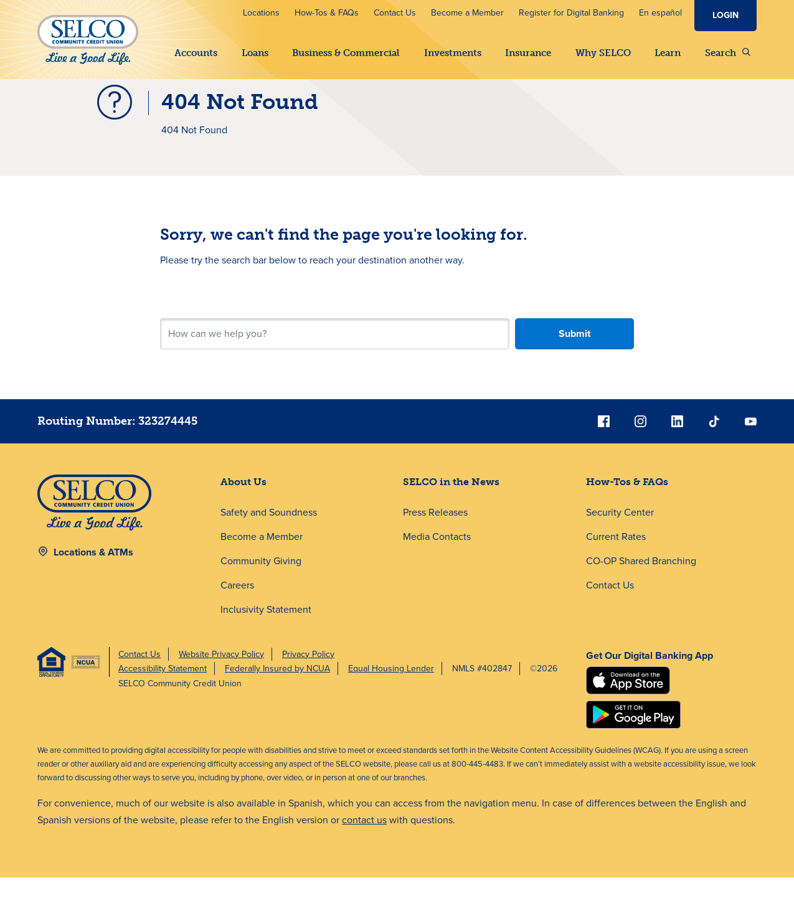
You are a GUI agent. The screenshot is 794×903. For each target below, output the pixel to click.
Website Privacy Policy (221, 679)
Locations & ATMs (93, 577)
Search (727, 53)
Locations (261, 12)
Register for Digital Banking (571, 12)
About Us (243, 507)
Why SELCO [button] (603, 53)
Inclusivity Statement (265, 635)
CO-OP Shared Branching (641, 586)
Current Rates (616, 562)
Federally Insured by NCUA (277, 694)
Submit (574, 359)
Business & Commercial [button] (346, 53)
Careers (237, 610)
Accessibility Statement (162, 694)
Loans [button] (255, 53)
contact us (364, 845)
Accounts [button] (195, 53)
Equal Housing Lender (391, 694)
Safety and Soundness (268, 538)
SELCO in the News (451, 507)
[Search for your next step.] (334, 359)
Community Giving (260, 586)
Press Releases (435, 538)
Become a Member (467, 12)
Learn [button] (668, 53)
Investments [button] (452, 53)
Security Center (620, 538)
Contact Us (395, 12)
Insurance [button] (528, 53)
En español (660, 12)
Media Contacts (437, 562)
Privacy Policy (308, 679)
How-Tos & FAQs (327, 12)
